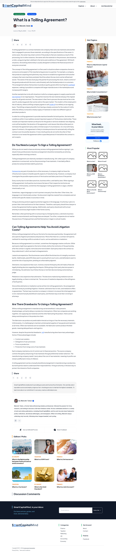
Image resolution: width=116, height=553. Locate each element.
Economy (15, 457)
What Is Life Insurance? (65, 459)
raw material (16, 97)
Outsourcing (16, 171)
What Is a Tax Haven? (19, 487)
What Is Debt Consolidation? (97, 92)
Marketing (63, 533)
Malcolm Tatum (24, 26)
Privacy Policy (15, 550)
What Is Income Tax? (94, 117)
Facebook (86, 539)
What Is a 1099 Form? (41, 459)
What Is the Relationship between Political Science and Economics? (21, 461)
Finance (59, 457)
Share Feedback (60, 430)
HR (61, 536)
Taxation (37, 457)
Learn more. (83, 1)
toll (43, 332)
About (85, 528)
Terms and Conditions (25, 550)
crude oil (52, 104)
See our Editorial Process (28, 430)
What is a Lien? (91, 161)
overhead (71, 85)
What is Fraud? (102, 161)
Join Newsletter (106, 6)
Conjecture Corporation (29, 548)
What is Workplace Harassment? (102, 175)
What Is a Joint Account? (65, 487)
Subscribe (97, 137)
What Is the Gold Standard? (40, 488)
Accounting (63, 539)
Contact (85, 531)
